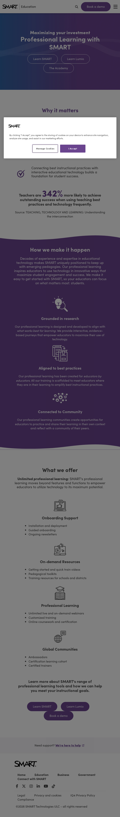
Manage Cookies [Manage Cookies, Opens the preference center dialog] (45, 148)
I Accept (72, 148)
